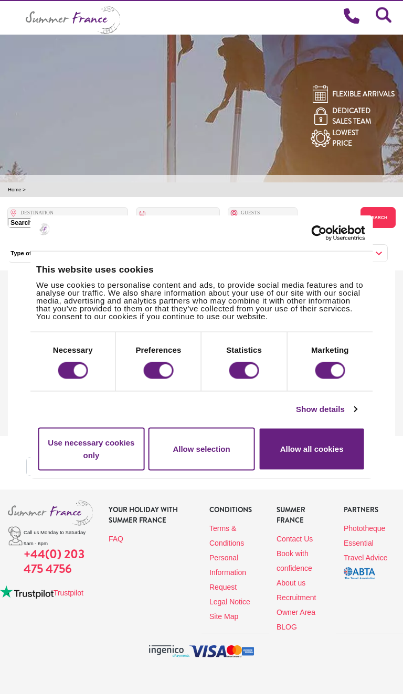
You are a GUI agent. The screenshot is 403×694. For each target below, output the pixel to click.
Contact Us (295, 539)
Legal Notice (229, 602)
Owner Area (296, 612)
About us (291, 583)
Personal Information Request (227, 572)
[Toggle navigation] (13, 17)
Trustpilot (68, 593)
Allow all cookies (312, 448)
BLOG (287, 627)
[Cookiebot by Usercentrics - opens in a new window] (329, 233)
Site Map (223, 616)
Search (378, 217)
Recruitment (296, 597)
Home (15, 189)
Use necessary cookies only (91, 448)
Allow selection (201, 448)
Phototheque (364, 528)
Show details (320, 409)
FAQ (116, 539)
